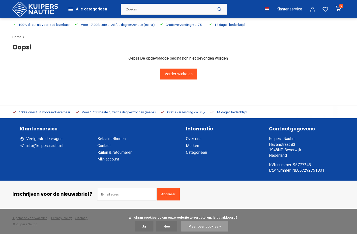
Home (19, 37)
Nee (166, 226)
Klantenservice (289, 9)
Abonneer (168, 194)
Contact (104, 145)
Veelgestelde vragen (44, 138)
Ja (144, 226)
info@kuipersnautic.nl (44, 145)
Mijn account (108, 159)
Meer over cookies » (204, 226)
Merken (192, 145)
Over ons (194, 138)
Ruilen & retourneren (114, 152)
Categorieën (196, 152)
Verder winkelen (179, 74)
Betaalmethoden (111, 138)
